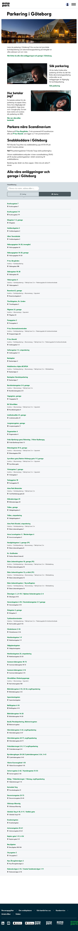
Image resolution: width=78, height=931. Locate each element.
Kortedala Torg (12, 787)
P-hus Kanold (18, 134)
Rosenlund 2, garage (14, 291)
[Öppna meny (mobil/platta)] (73, 4)
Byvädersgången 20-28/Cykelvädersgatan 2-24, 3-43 (26, 754)
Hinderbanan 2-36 (13, 629)
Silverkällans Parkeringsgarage (18, 678)
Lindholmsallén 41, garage (16, 415)
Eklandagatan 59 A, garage (17, 448)
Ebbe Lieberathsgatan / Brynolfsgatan (21, 583)
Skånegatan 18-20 (13, 272)
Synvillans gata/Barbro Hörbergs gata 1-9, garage (25, 459)
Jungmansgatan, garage (16, 423)
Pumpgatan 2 (12, 320)
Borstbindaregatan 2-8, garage (18, 385)
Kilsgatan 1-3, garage (15, 220)
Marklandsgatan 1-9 (14, 637)
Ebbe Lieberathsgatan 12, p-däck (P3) (20, 572)
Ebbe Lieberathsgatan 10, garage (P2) (20, 561)
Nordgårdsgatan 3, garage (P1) (18, 542)
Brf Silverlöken (12, 404)
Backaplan (11, 358)
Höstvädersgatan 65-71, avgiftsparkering (22, 738)
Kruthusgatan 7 (12, 204)
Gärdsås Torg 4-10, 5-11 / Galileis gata (21, 812)
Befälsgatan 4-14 (13, 705)
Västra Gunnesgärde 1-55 (16, 763)
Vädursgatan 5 (12, 280)
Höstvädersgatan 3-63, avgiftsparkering (21, 730)
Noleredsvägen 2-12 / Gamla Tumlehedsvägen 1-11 (25, 869)
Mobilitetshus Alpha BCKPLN (17, 366)
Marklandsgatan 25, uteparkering (19, 654)
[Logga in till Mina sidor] (67, 4)
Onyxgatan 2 (12, 853)
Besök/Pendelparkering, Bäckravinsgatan (22, 722)
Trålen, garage (12, 507)
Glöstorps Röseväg (13, 804)
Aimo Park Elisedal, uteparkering (18, 524)
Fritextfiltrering (11, 184)
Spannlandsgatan (13, 697)
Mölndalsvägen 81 (13, 499)
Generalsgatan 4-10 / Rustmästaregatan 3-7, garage (26, 602)
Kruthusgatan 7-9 (13, 212)
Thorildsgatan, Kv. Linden (16, 301)
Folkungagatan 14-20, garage (17, 253)
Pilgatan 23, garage (14, 309)
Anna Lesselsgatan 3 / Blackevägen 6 (20, 534)
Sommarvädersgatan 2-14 (16, 670)
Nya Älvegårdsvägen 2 (15, 861)
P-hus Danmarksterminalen (17, 328)
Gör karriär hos (44, 910)
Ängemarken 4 (12, 431)
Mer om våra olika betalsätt (13, 119)
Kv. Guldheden (12, 553)
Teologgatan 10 (12, 480)
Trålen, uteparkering (14, 515)
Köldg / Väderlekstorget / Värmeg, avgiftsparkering (25, 779)
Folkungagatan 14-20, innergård (18, 244)
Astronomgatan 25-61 (15, 828)
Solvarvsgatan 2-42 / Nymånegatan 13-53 (22, 771)
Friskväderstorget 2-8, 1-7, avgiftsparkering (22, 746)
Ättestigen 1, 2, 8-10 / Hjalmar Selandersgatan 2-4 (25, 594)
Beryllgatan (11, 844)
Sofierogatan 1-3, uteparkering (18, 350)
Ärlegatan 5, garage (14, 610)
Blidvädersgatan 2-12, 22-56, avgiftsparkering (23, 689)
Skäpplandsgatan (13, 645)
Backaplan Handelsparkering (17, 377)
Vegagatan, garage (14, 396)
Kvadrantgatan (12, 820)
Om (25, 910)
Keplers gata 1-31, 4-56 (15, 836)
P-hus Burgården (21, 131)
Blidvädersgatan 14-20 (15, 713)
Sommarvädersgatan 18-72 (17, 662)
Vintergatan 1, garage (15, 469)
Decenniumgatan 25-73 (15, 795)
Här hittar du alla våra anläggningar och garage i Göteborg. (29, 56)
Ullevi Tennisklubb (13, 236)
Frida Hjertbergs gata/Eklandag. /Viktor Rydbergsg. (26, 440)
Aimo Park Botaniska (14, 488)
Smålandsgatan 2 (13, 228)
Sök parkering (54, 86)
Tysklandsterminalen (14, 618)
